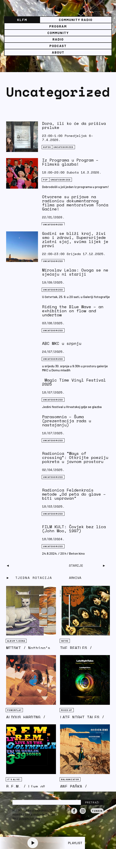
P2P (45, 179)
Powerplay (14, 710)
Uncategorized (64, 147)
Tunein (97, 810)
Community (58, 33)
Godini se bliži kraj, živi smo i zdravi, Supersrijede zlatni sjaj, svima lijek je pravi (75, 239)
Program (58, 26)
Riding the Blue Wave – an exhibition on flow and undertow (72, 311)
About (58, 52)
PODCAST (58, 46)
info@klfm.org (29, 818)
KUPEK (47, 147)
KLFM (22, 20)
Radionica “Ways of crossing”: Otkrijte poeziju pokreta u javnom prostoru (75, 457)
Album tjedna (16, 641)
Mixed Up (66, 710)
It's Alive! (13, 779)
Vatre (64, 641)
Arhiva (75, 577)
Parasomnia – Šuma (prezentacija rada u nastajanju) (66, 421)
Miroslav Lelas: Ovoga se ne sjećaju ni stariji (75, 272)
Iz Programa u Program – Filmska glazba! (70, 162)
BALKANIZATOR (70, 779)
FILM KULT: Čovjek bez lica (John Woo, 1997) (74, 529)
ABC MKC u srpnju (61, 343)
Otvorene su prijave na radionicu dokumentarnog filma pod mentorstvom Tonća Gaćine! (75, 203)
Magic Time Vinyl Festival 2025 (74, 382)
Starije (76, 565)
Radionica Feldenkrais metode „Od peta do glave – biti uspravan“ (74, 494)
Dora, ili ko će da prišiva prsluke (74, 125)
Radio (58, 39)
